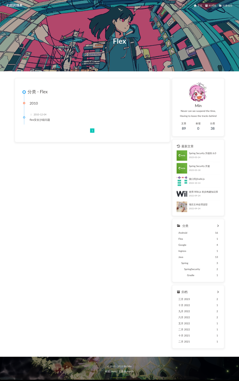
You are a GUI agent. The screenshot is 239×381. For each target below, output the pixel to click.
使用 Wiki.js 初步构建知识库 (203, 191)
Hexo (113, 371)
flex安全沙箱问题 (40, 119)
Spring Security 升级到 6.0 (202, 153)
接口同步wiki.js (197, 178)
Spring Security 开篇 (199, 166)
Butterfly (129, 371)
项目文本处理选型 (198, 204)
